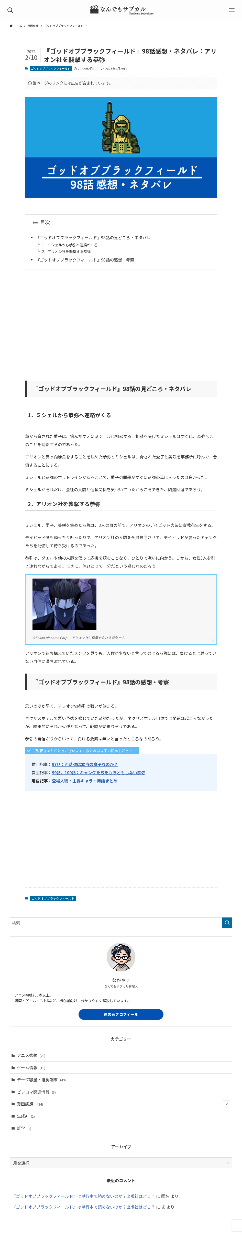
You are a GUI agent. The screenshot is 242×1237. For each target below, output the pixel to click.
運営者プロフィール (121, 1014)
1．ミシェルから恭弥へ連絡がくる (70, 244)
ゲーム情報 (31, 1067)
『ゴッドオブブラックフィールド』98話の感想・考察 (85, 260)
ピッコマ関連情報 (36, 1092)
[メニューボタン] (232, 10)
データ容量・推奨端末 (41, 1079)
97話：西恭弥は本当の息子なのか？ (85, 764)
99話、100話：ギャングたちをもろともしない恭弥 (98, 772)
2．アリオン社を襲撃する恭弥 (66, 251)
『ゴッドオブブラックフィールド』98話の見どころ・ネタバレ (93, 237)
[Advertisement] (121, 322)
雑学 (24, 1128)
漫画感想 (123, 1103)
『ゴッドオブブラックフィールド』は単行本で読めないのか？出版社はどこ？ (83, 1196)
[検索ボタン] (10, 10)
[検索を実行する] (227, 922)
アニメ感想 (31, 1055)
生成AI (26, 1116)
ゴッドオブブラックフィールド (50, 68)
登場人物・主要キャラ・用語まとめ (84, 781)
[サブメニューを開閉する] (226, 1103)
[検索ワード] (121, 922)
